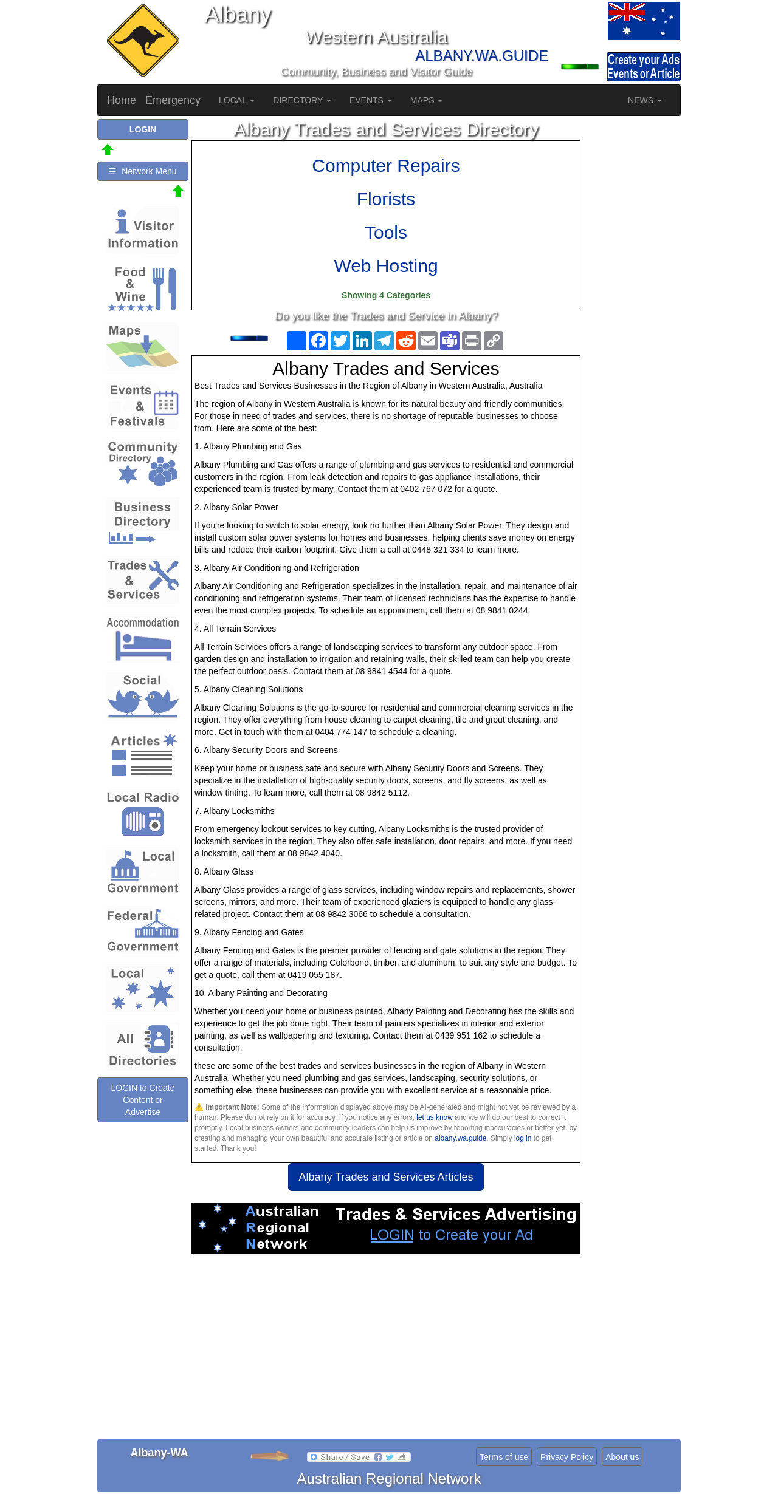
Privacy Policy (566, 1457)
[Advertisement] (385, 1351)
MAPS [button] (426, 100)
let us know (434, 1117)
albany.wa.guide (460, 1138)
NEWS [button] (645, 100)
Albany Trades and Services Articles (385, 1177)
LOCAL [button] (237, 100)
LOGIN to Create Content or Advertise (142, 1100)
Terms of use (504, 1457)
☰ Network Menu (142, 171)
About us (622, 1457)
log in (522, 1138)
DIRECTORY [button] (302, 100)
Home (121, 100)
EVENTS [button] (370, 100)
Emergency (173, 100)
